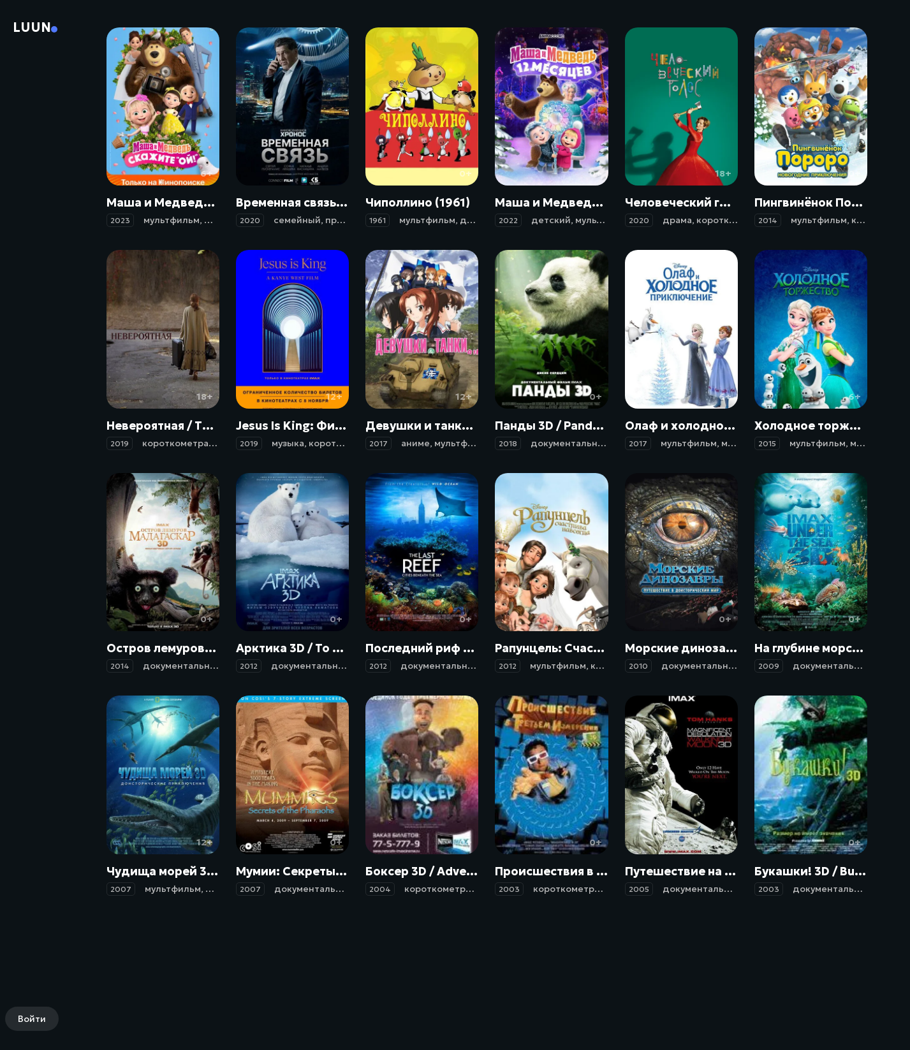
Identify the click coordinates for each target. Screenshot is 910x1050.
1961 (377, 220)
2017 (378, 443)
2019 (119, 443)
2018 (508, 443)
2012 (249, 666)
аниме (415, 443)
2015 (767, 443)
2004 (380, 889)
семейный (297, 220)
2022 (508, 220)
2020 (250, 220)
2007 (120, 889)
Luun (32, 27)
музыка (288, 443)
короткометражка (184, 443)
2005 (639, 889)
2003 (509, 889)
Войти (32, 1018)
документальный (570, 443)
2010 (638, 666)
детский (551, 220)
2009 (768, 666)
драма (677, 220)
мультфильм (171, 220)
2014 (767, 220)
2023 (120, 220)
